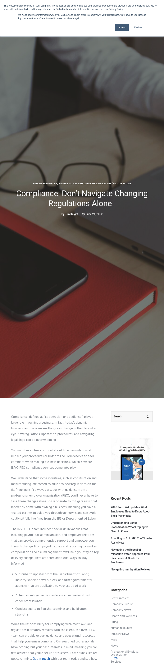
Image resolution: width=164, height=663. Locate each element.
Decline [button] (138, 27)
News (114, 645)
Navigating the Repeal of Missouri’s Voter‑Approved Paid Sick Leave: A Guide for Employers (130, 556)
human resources (45, 183)
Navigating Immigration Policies (130, 569)
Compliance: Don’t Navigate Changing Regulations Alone (82, 198)
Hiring (114, 622)
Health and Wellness (124, 616)
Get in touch (41, 658)
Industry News (120, 634)
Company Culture (122, 604)
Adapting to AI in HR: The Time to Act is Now (131, 540)
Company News (121, 610)
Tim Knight (71, 214)
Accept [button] (121, 27)
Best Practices (120, 598)
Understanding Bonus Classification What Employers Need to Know (129, 527)
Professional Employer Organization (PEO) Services (95, 183)
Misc (114, 639)
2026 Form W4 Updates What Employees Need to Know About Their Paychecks (130, 511)
